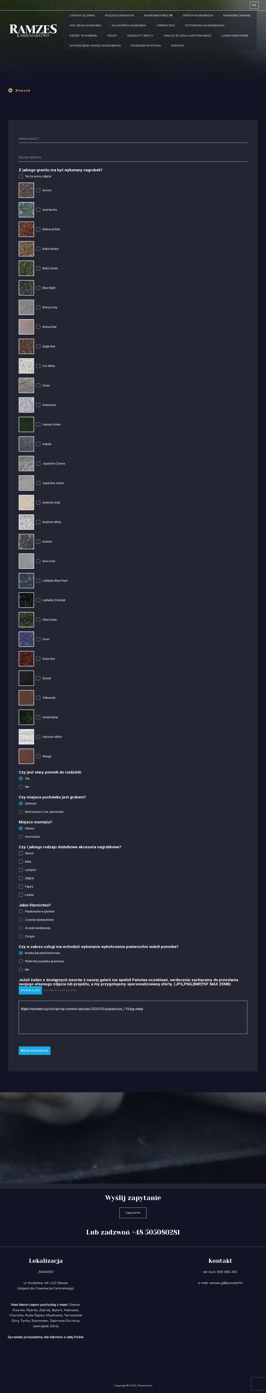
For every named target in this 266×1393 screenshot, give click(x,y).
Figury (112, 36)
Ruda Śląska (34, 1315)
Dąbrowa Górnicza (64, 1321)
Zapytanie (133, 1212)
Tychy (25, 1321)
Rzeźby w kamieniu (83, 36)
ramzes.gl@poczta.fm (226, 1283)
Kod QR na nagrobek (85, 26)
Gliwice (74, 1305)
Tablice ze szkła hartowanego (188, 36)
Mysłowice (54, 1315)
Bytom (57, 1310)
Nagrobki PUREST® (159, 15)
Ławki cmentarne (235, 36)
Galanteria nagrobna (129, 26)
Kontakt (178, 47)
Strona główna (82, 15)
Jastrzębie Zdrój (45, 1326)
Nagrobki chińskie (237, 15)
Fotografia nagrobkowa (205, 26)
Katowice (71, 1310)
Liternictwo (166, 26)
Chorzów (16, 1315)
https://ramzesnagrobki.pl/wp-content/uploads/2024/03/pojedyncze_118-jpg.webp (133, 1017)
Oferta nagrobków (198, 15)
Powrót (23, 90)
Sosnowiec (39, 1321)
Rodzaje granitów (119, 15)
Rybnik (31, 1310)
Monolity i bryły (141, 36)
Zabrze (44, 1310)
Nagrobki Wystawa (146, 47)
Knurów (18, 1310)
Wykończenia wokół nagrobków (95, 47)
